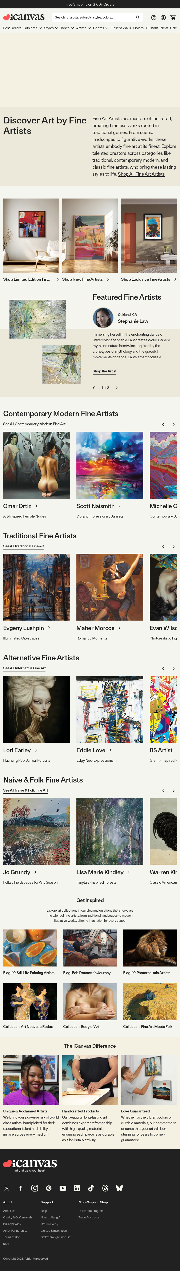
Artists (83, 28)
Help (44, 1210)
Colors (138, 28)
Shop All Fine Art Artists (141, 174)
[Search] (97, 17)
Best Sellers (12, 28)
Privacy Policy (12, 1223)
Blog (6, 1243)
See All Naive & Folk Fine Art (25, 790)
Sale (173, 28)
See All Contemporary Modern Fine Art (34, 424)
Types (67, 28)
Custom (152, 28)
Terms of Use (11, 1236)
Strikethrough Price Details (58, 1236)
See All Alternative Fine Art (24, 668)
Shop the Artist (104, 371)
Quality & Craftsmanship (18, 1217)
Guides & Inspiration (54, 1230)
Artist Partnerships (15, 1230)
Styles (51, 28)
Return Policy (49, 1223)
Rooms (100, 28)
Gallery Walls (121, 28)
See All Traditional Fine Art (23, 546)
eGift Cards (86, 1223)
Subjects (33, 28)
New (164, 28)
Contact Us (48, 1243)
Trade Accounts (89, 1217)
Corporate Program (91, 1210)
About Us (9, 1210)
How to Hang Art (51, 1217)
